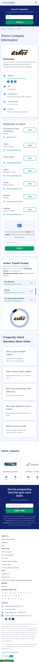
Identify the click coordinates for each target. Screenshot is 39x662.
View (30, 130)
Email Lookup (6, 564)
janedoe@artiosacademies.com (14, 292)
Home (3, 29)
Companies (11, 29)
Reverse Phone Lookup (9, 561)
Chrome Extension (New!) (10, 567)
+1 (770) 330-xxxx (12, 104)
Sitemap (4, 586)
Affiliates (4, 542)
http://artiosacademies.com (16, 78)
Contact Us (5, 574)
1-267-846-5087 (8, 609)
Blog (3, 545)
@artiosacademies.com (14, 150)
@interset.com (11, 137)
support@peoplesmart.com (12, 606)
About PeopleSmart (8, 539)
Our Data (4, 558)
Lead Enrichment (7, 555)
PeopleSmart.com (8, 523)
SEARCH (19, 22)
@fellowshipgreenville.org (15, 201)
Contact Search (6, 552)
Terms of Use (28, 518)
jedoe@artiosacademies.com (13, 301)
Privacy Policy (9, 521)
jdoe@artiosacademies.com (13, 284)
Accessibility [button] (7, 656)
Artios (27, 266)
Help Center (5, 577)
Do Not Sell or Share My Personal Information (16, 580)
